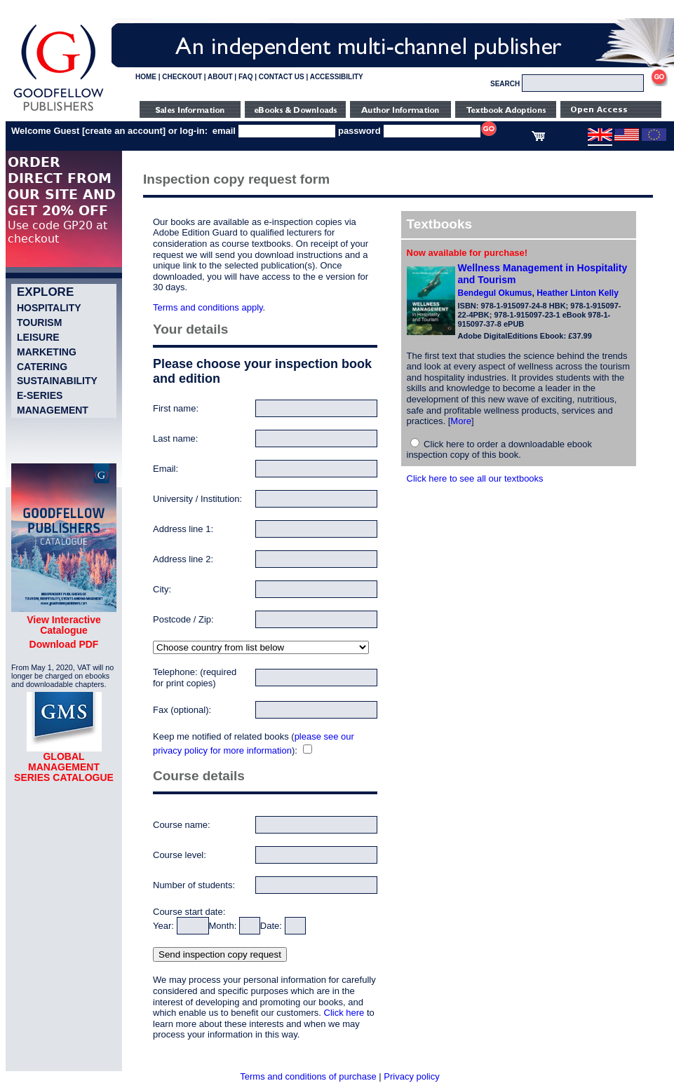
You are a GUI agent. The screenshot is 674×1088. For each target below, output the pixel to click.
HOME (145, 77)
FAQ (245, 77)
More (460, 421)
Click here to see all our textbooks (475, 478)
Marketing (46, 352)
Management (52, 410)
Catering (42, 366)
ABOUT (220, 77)
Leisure (38, 337)
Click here (344, 1012)
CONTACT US (281, 77)
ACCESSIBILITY (336, 77)
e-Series (39, 395)
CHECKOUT (182, 77)
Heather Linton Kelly (578, 293)
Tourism (39, 322)
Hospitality (49, 307)
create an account (124, 130)
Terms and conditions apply (208, 307)
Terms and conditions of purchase (308, 1076)
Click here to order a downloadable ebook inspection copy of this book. (500, 449)
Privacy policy (411, 1076)
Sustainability (57, 380)
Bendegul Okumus (495, 293)
